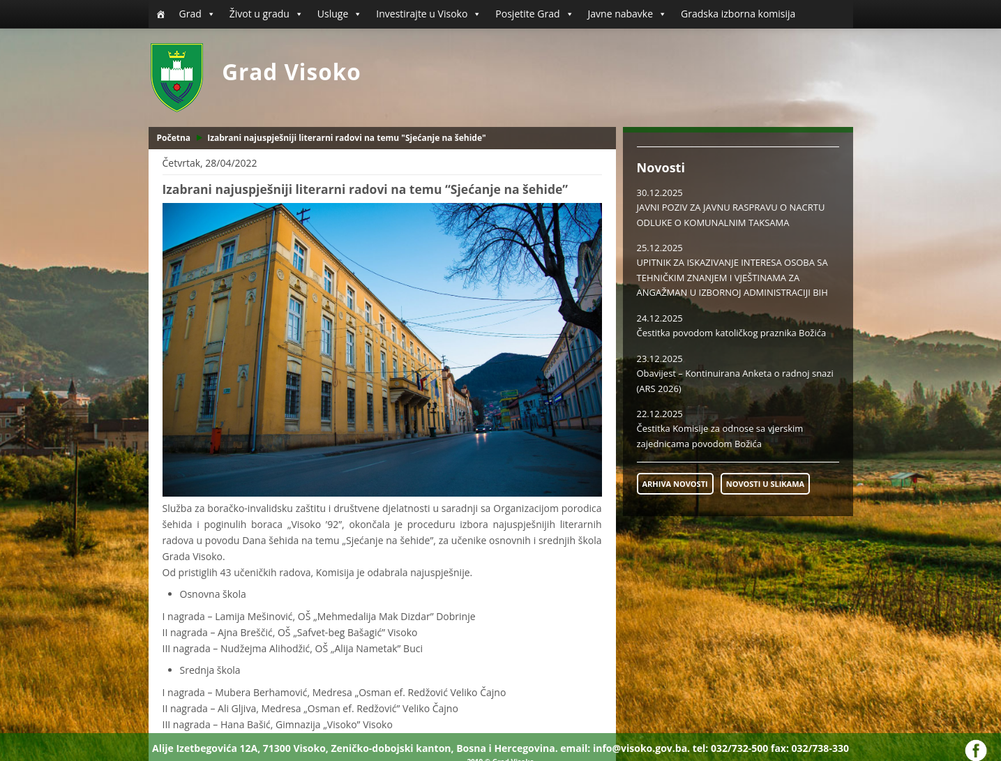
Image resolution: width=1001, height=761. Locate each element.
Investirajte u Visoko (428, 14)
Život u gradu (266, 14)
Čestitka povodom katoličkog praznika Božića (732, 332)
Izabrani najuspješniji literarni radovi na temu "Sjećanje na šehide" (346, 138)
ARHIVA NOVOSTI (675, 484)
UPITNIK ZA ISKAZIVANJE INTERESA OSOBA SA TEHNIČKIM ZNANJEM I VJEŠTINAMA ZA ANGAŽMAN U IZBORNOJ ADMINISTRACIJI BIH (732, 277)
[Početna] (160, 14)
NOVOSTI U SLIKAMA (765, 484)
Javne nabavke (628, 14)
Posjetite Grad (534, 14)
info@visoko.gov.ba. (641, 748)
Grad (197, 14)
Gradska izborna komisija (738, 13)
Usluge (339, 14)
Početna (174, 138)
